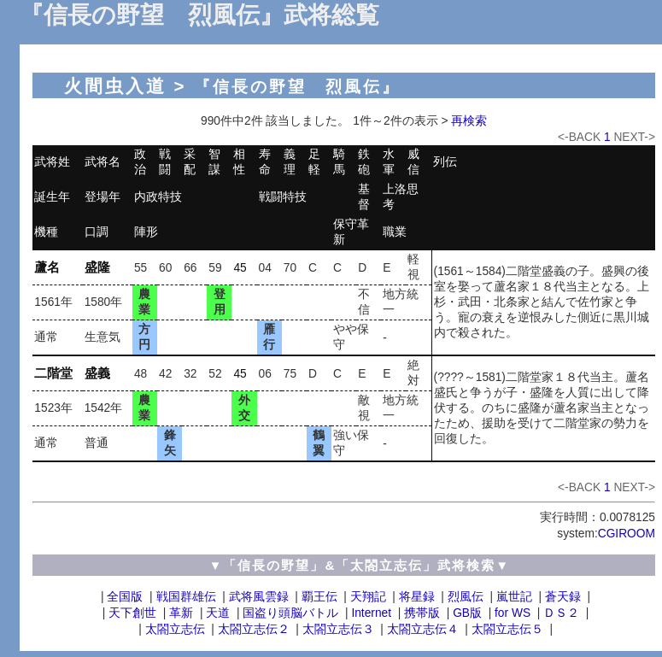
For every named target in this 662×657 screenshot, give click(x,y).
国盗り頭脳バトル (290, 613)
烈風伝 (465, 596)
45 (239, 267)
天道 (218, 613)
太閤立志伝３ (338, 629)
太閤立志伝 (175, 629)
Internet (371, 613)
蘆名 (47, 267)
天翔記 (368, 596)
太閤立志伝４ (423, 629)
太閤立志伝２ (254, 629)
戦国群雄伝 (186, 596)
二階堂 (53, 373)
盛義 (97, 373)
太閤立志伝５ (507, 629)
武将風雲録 (259, 596)
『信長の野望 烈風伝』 (297, 87)
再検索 (469, 120)
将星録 (417, 596)
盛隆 (97, 267)
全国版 (125, 596)
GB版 (467, 613)
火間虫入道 (115, 86)
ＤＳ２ (561, 613)
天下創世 (132, 613)
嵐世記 (514, 596)
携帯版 (422, 613)
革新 (181, 613)
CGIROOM (626, 533)
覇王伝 (319, 596)
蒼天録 (563, 596)
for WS (512, 613)
